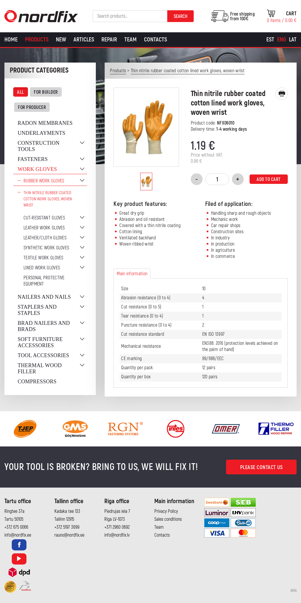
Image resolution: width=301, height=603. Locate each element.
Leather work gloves (44, 228)
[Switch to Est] (270, 39)
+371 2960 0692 (117, 527)
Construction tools (39, 146)
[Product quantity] (217, 179)
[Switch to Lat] (293, 39)
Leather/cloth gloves (45, 238)
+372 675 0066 (16, 527)
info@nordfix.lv (117, 535)
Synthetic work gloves (46, 248)
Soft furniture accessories (40, 342)
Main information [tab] (132, 274)
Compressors (37, 381)
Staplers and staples (37, 310)
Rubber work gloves (44, 181)
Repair (109, 39)
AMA (293, 591)
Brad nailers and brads (44, 326)
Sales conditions (168, 519)
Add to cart (269, 179)
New (61, 39)
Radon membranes (45, 123)
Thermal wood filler (40, 368)
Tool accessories (43, 355)
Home (11, 39)
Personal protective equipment (44, 281)
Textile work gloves (43, 258)
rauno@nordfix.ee (69, 535)
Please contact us (261, 467)
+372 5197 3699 (66, 527)
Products (37, 39)
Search (181, 16)
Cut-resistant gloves (44, 218)
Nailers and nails (44, 297)
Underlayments (41, 133)
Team (130, 39)
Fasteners (33, 159)
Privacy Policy (166, 511)
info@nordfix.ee (17, 535)
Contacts (155, 39)
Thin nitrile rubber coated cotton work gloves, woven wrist (48, 199)
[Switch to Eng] (281, 39)
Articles (83, 39)
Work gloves (37, 169)
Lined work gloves (42, 268)
